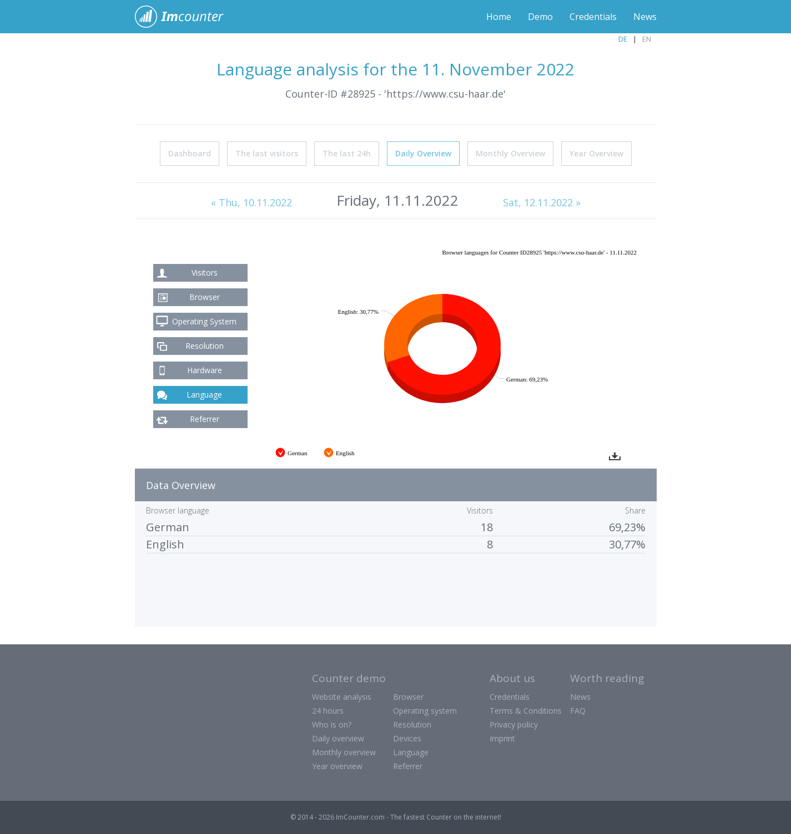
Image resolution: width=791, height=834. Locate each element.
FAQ (578, 710)
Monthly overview (344, 752)
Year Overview (596, 153)
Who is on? (331, 724)
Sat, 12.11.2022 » (542, 202)
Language (204, 394)
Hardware (204, 370)
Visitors (205, 272)
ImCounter (185, 17)
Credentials (593, 17)
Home (498, 17)
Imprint (502, 738)
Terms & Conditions (526, 710)
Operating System (204, 321)
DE (622, 39)
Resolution (204, 345)
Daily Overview (423, 153)
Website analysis (341, 696)
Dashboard (189, 153)
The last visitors (266, 153)
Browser (204, 297)
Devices (407, 738)
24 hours (328, 710)
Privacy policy (514, 724)
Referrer (204, 419)
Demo (540, 17)
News (645, 17)
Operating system (425, 710)
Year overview (337, 766)
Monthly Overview (510, 153)
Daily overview (338, 738)
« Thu (251, 202)
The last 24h (347, 153)
